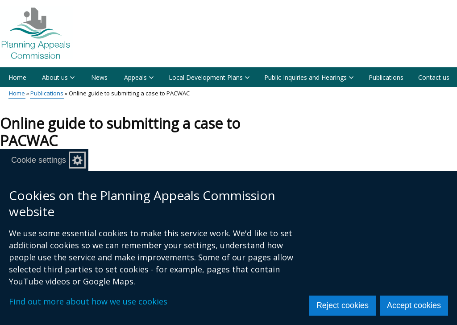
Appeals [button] (139, 77)
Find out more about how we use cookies (88, 301)
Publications (386, 77)
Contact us (433, 77)
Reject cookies (342, 305)
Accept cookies (414, 305)
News (99, 77)
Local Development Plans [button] (209, 77)
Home (17, 77)
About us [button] (58, 77)
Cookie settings (38, 160)
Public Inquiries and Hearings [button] (308, 77)
